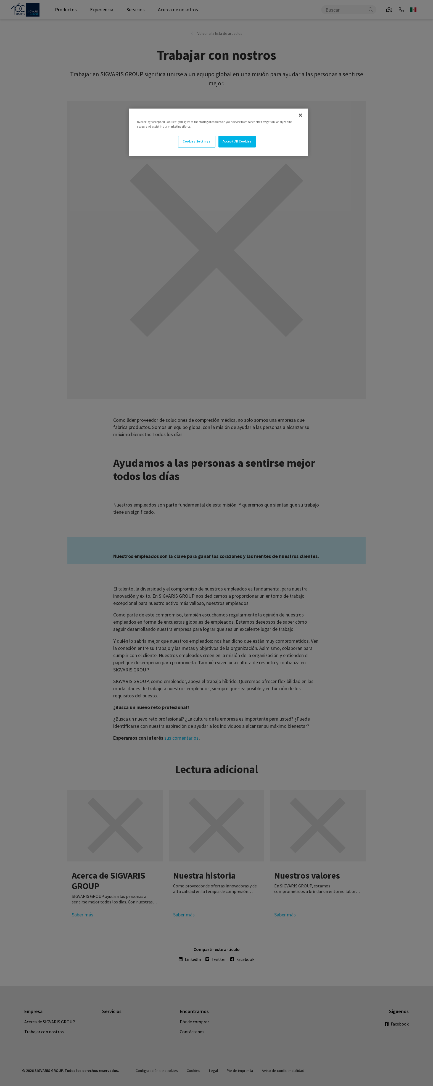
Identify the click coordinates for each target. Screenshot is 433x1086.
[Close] (300, 115)
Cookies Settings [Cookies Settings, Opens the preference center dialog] (196, 141)
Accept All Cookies (237, 141)
